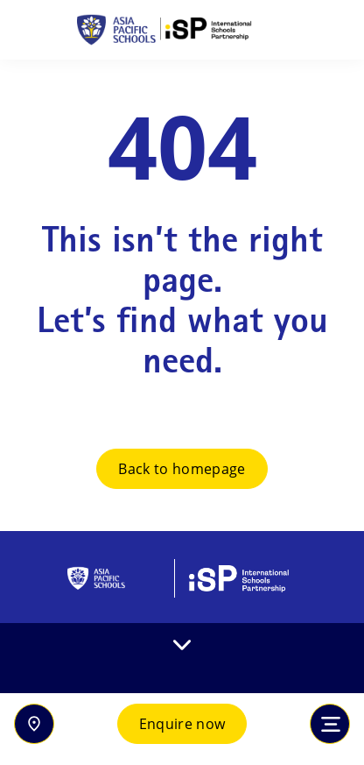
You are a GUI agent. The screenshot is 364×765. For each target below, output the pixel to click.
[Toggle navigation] (330, 724)
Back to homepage (181, 468)
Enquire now (182, 723)
